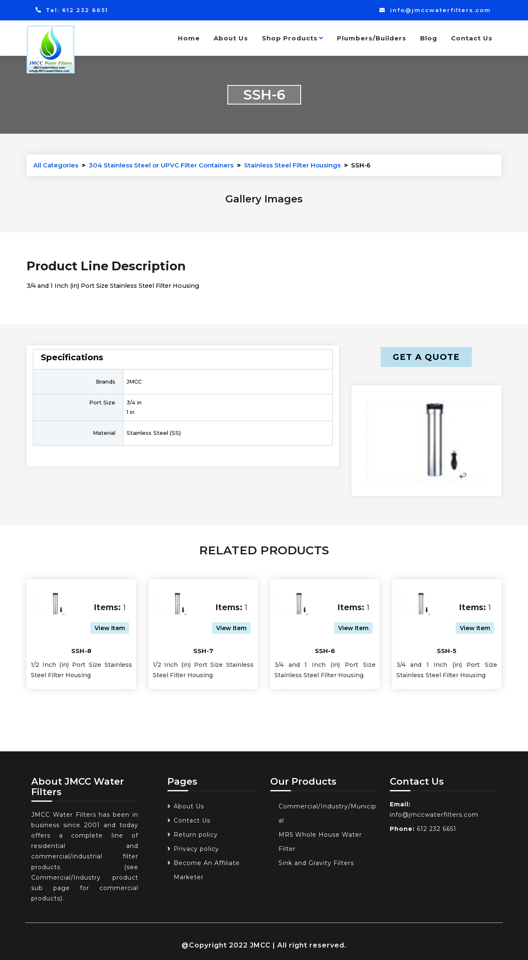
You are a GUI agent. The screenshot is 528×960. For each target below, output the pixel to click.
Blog (428, 38)
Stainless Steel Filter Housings (292, 165)
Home (189, 38)
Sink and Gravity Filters (316, 863)
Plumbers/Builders (371, 38)
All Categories (55, 165)
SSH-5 (446, 651)
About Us (231, 38)
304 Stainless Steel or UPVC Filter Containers (161, 165)
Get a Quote (426, 357)
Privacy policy (196, 849)
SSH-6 (325, 651)
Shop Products (292, 38)
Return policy (196, 834)
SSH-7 (203, 651)
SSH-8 (81, 651)
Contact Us (472, 38)
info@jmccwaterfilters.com (435, 10)
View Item (110, 628)
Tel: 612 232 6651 (71, 10)
